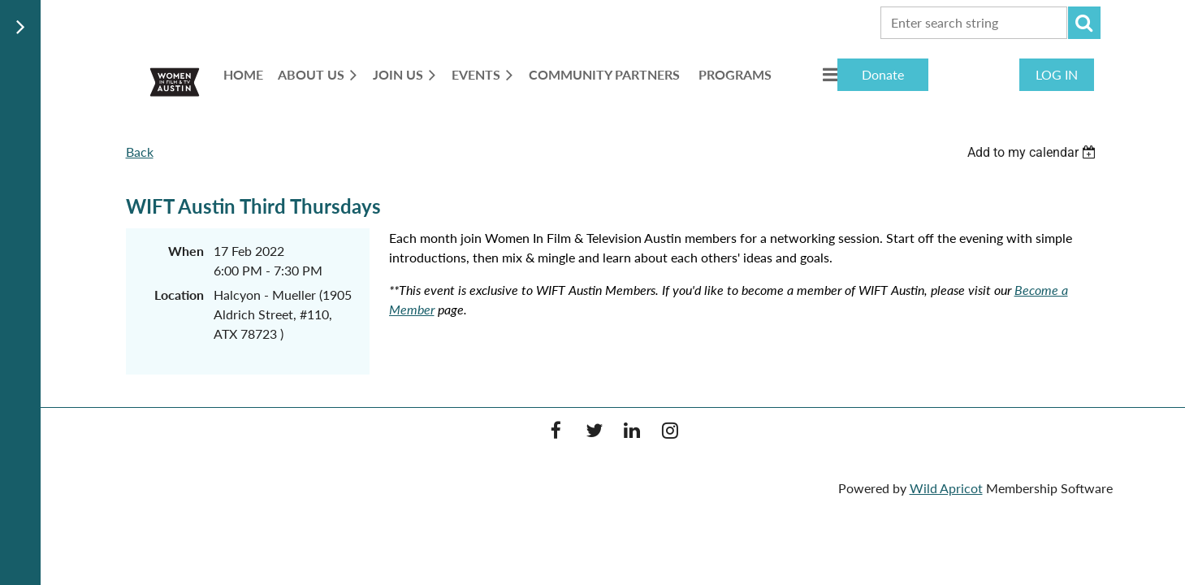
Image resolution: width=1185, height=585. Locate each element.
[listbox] (1034, 152)
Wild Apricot (946, 488)
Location (179, 294)
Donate (883, 74)
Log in (1057, 74)
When (186, 250)
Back (140, 151)
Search (1084, 22)
